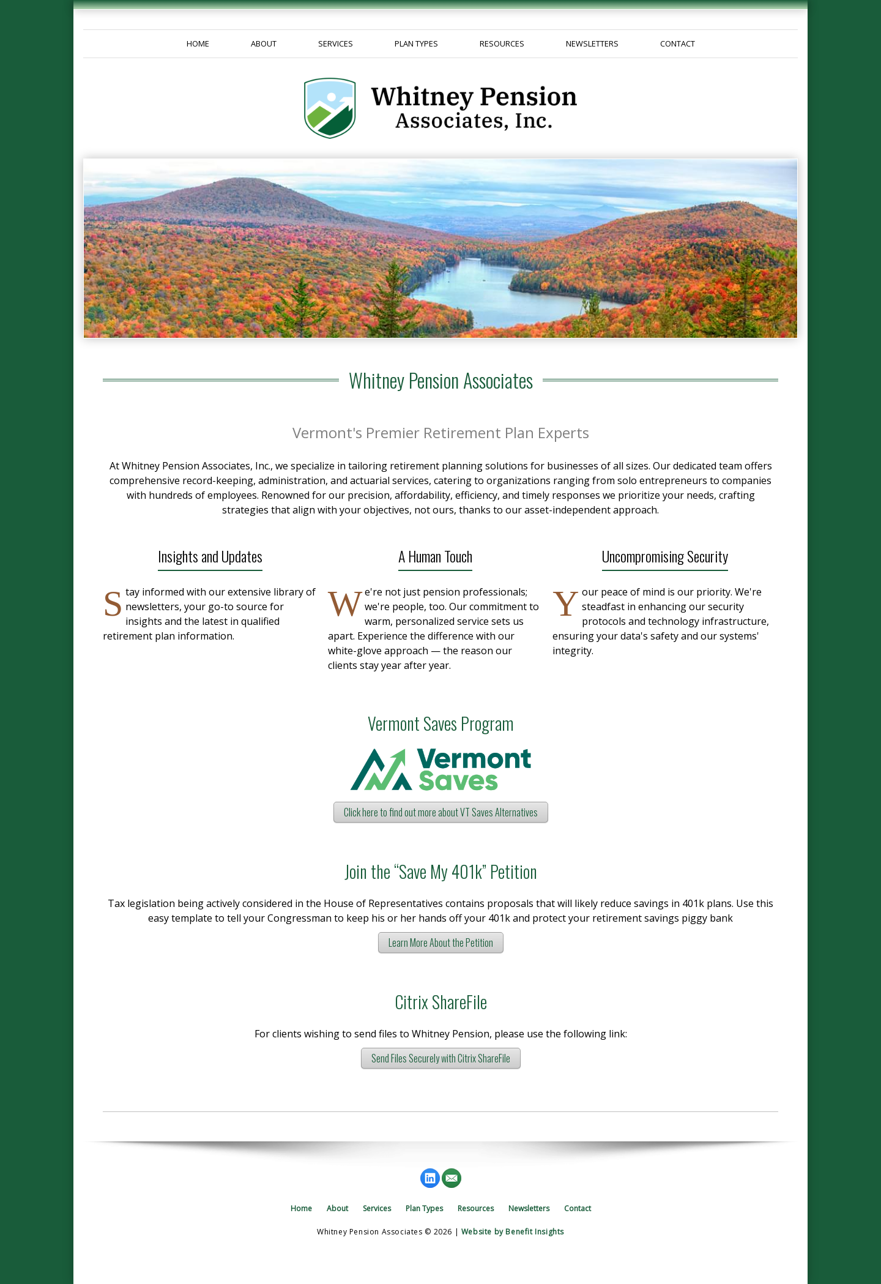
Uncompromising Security (665, 556)
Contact (677, 43)
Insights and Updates (210, 556)
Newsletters (592, 43)
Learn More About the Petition (440, 942)
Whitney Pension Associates (441, 380)
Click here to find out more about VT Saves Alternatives (441, 812)
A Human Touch (435, 556)
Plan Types (416, 43)
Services (335, 43)
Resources (502, 43)
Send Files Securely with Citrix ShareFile (440, 1058)
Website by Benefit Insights (512, 1231)
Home (198, 43)
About (264, 43)
